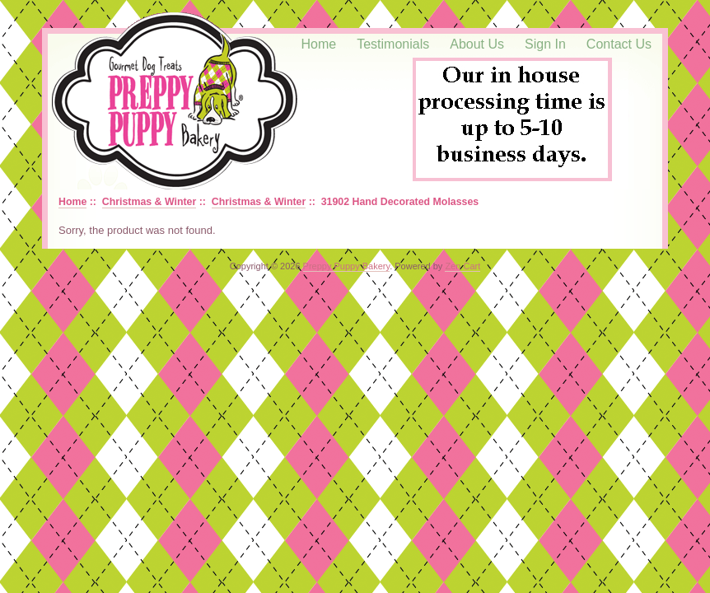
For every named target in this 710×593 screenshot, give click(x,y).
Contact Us (619, 44)
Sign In (545, 44)
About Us (477, 44)
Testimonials (393, 44)
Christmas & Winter (149, 202)
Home (319, 44)
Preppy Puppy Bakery (346, 266)
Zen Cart (462, 266)
